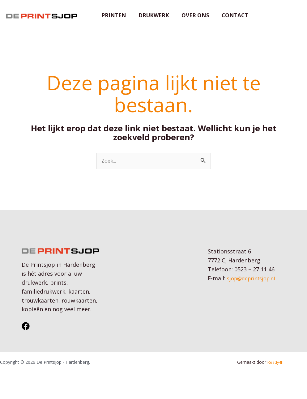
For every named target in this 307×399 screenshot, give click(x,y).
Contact (228, 19)
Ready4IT (276, 372)
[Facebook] (26, 336)
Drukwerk (151, 19)
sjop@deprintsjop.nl (254, 288)
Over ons (191, 19)
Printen (112, 19)
